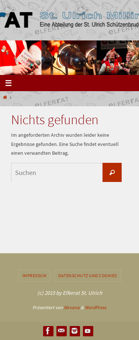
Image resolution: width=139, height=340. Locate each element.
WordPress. (96, 307)
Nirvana (72, 307)
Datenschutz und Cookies (87, 275)
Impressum (34, 275)
